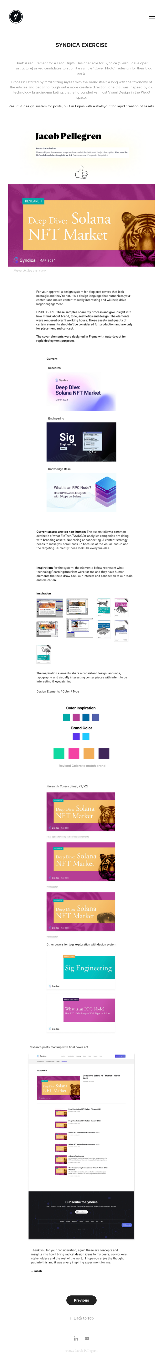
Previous (81, 1300)
